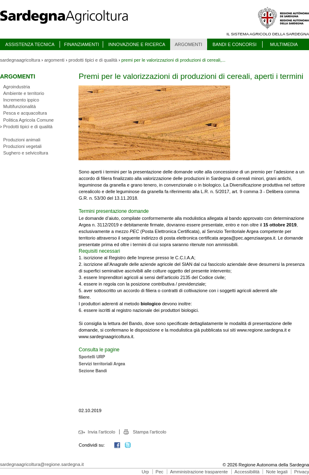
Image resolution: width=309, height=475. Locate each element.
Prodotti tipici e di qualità (28, 126)
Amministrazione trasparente (199, 471)
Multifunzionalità (19, 106)
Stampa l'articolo (149, 431)
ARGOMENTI (188, 44)
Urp (145, 471)
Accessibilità (247, 471)
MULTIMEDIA (283, 44)
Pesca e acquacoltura (25, 113)
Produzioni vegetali (22, 146)
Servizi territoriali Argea (101, 364)
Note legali (277, 471)
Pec (160, 471)
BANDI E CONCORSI (234, 44)
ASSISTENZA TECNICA (30, 44)
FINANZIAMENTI (81, 44)
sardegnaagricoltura (20, 60)
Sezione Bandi (92, 371)
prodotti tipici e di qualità (93, 60)
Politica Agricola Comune (28, 120)
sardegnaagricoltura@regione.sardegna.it (42, 464)
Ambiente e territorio (23, 93)
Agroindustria (16, 86)
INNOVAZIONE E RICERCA (136, 44)
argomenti (54, 60)
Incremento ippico (21, 99)
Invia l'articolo (101, 431)
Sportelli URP (91, 357)
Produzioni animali (21, 139)
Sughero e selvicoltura (25, 152)
